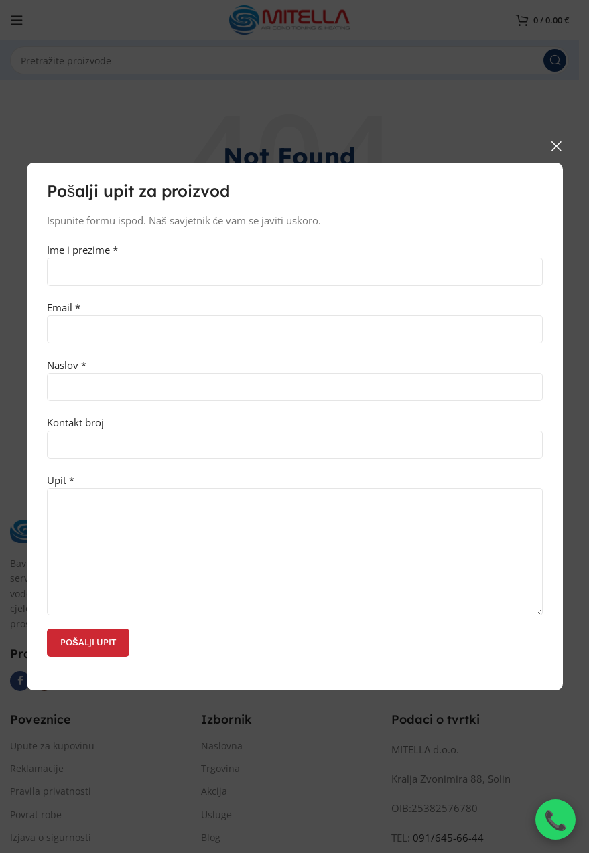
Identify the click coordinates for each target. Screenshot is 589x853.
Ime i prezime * (295, 260)
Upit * (295, 515)
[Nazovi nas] (555, 819)
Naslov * (295, 375)
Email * (295, 318)
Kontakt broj (295, 433)
